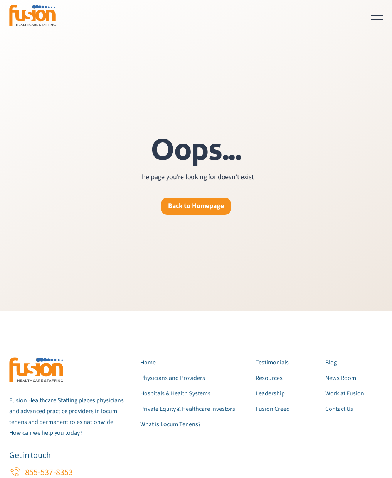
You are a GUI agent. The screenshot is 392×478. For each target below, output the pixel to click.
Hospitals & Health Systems (175, 393)
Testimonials (272, 362)
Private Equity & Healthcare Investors (187, 409)
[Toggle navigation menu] (377, 15)
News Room (340, 378)
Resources (269, 378)
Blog (331, 362)
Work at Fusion (344, 393)
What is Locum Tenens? (170, 424)
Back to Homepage (196, 206)
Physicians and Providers (172, 378)
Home (148, 362)
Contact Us (339, 409)
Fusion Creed (273, 409)
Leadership (270, 393)
